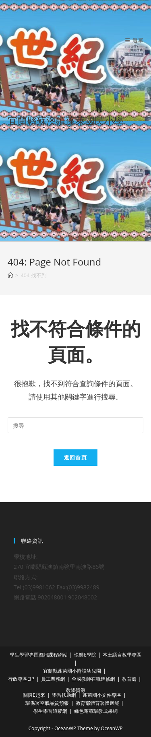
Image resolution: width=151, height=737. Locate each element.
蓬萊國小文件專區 (102, 695)
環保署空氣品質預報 (47, 703)
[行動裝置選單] (134, 40)
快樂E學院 (85, 654)
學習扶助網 (64, 695)
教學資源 (75, 690)
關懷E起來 (34, 695)
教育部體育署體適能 (97, 703)
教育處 (129, 678)
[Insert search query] (76, 425)
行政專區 (17, 678)
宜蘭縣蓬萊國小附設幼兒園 (72, 670)
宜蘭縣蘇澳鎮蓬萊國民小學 (66, 120)
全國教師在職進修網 (93, 678)
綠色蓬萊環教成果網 (96, 711)
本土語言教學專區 (122, 654)
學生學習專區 (24, 654)
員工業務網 (53, 678)
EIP (30, 678)
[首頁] (10, 275)
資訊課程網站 (53, 654)
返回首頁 (75, 457)
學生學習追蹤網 (50, 711)
